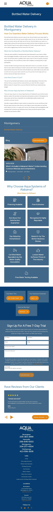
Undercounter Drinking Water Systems (26, 479)
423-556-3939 (26, 451)
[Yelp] (21, 508)
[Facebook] (28, 508)
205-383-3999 (26, 437)
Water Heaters (26, 471)
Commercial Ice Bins (26, 476)
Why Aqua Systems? (26, 461)
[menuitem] (26, 130)
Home (26, 459)
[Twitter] (31, 508)
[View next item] (29, 178)
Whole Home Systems (26, 464)
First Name (7, 337)
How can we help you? (10, 351)
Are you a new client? (9, 346)
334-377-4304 (26, 446)
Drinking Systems (26, 466)
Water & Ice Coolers (26, 474)
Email (29, 342)
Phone (6, 342)
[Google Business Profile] (25, 508)
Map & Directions (26, 492)
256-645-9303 (26, 442)
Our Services (26, 469)
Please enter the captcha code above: (13, 368)
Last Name (30, 337)
